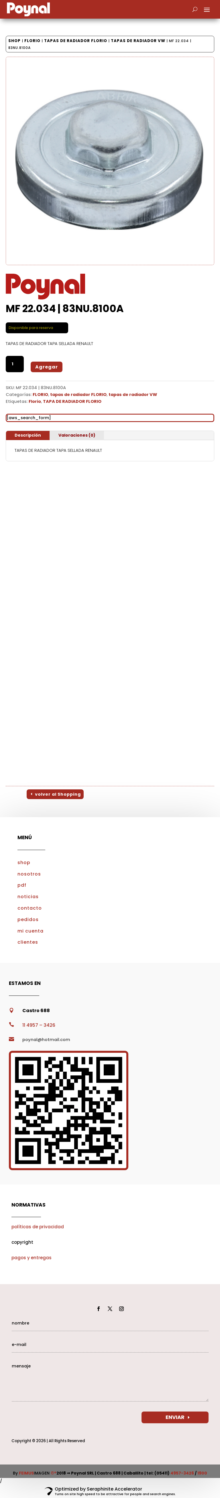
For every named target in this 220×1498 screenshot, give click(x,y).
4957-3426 (182, 1473)
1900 (202, 1473)
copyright (22, 1242)
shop (23, 862)
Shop (14, 41)
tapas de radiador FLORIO (75, 41)
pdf (21, 885)
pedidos (28, 919)
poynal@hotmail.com (46, 1039)
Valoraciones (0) (76, 435)
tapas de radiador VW (138, 41)
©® (53, 1473)
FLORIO (32, 41)
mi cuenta (30, 931)
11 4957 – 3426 (38, 1025)
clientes (27, 942)
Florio (35, 401)
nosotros (29, 874)
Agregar (46, 367)
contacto (29, 908)
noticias (28, 896)
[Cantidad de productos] (15, 364)
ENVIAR (175, 1417)
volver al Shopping (58, 794)
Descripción (28, 435)
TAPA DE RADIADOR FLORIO (72, 401)
